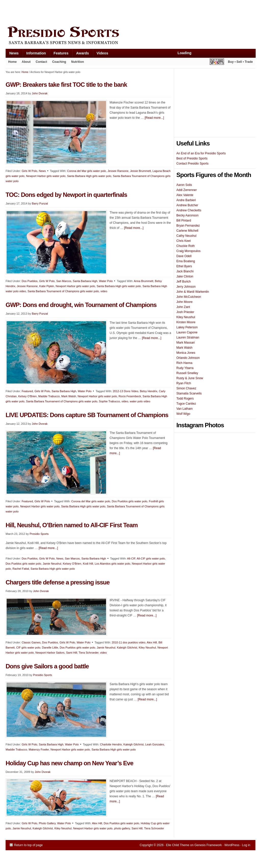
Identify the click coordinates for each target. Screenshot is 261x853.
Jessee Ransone (118, 170)
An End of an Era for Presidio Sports (201, 153)
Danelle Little (50, 647)
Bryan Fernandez (188, 225)
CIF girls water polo (28, 647)
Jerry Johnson (185, 286)
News (12, 54)
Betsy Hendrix (148, 391)
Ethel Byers (184, 266)
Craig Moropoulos (188, 251)
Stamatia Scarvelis (189, 393)
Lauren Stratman (187, 337)
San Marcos (63, 281)
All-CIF (131, 558)
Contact (41, 62)
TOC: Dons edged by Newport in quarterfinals (66, 194)
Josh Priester (185, 312)
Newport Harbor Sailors (49, 652)
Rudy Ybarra (184, 368)
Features (59, 54)
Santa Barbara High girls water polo (89, 176)
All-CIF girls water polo (151, 558)
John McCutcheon (188, 297)
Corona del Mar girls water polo (86, 170)
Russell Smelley (187, 373)
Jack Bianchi (184, 271)
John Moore (184, 302)
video (103, 291)
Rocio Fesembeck (130, 396)
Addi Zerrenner (186, 190)
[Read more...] (154, 118)
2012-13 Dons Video (125, 391)
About (25, 63)
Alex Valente (184, 195)
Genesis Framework (208, 845)
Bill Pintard (183, 220)
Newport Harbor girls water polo (46, 176)
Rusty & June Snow (189, 378)
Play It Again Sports (217, 62)
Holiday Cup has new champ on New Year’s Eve (69, 763)
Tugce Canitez (186, 403)
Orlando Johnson (188, 358)
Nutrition (77, 62)
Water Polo (106, 281)
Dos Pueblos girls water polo (129, 501)
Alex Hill (152, 642)
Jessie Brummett (140, 170)
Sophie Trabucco (109, 401)
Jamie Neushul (52, 563)
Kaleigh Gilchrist (127, 647)
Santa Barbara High (85, 281)
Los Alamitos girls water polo (112, 563)
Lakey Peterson (187, 327)
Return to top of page (28, 845)
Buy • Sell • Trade (240, 62)
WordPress (231, 845)
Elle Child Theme (177, 845)
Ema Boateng (185, 261)
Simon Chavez (186, 388)
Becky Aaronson (187, 215)
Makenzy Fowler (39, 749)
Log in (246, 845)
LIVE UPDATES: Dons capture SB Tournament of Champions (87, 414)
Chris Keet (183, 241)
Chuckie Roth (185, 246)
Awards (80, 54)
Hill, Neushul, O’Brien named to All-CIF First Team (72, 525)
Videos (102, 53)
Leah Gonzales (154, 744)
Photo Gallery (47, 823)
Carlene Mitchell (187, 230)
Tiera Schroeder (89, 652)
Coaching (59, 62)
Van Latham (184, 408)
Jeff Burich (183, 281)
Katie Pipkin (46, 286)
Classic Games (31, 642)
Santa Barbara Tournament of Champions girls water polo (63, 291)
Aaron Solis (184, 185)
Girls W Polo (29, 170)
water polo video (140, 401)
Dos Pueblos (29, 281)
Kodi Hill (88, 563)
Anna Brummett (143, 281)
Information (34, 54)
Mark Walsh (68, 396)
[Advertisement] (98, 12)
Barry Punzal (40, 203)
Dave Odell (183, 256)
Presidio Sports (130, 36)
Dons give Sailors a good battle (47, 666)
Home (12, 62)
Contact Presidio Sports (192, 163)
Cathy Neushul (186, 236)
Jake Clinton (184, 276)
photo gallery (122, 828)
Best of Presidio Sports (191, 158)
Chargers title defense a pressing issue (58, 582)
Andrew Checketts (188, 210)
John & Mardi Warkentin (192, 291)
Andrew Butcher (187, 205)
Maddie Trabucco (49, 396)
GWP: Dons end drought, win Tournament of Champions (81, 304)
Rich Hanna (184, 363)
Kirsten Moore (185, 322)
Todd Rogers (185, 398)
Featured (27, 391)
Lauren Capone (187, 332)
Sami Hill (71, 652)
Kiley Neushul (147, 647)
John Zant (183, 307)
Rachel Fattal (20, 568)
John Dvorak (40, 93)
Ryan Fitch (183, 383)
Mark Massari (185, 342)
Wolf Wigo (183, 414)
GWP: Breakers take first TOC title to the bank (66, 84)
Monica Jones (185, 353)
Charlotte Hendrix (111, 744)
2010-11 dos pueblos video (128, 642)
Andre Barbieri (186, 200)
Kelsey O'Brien (27, 396)
